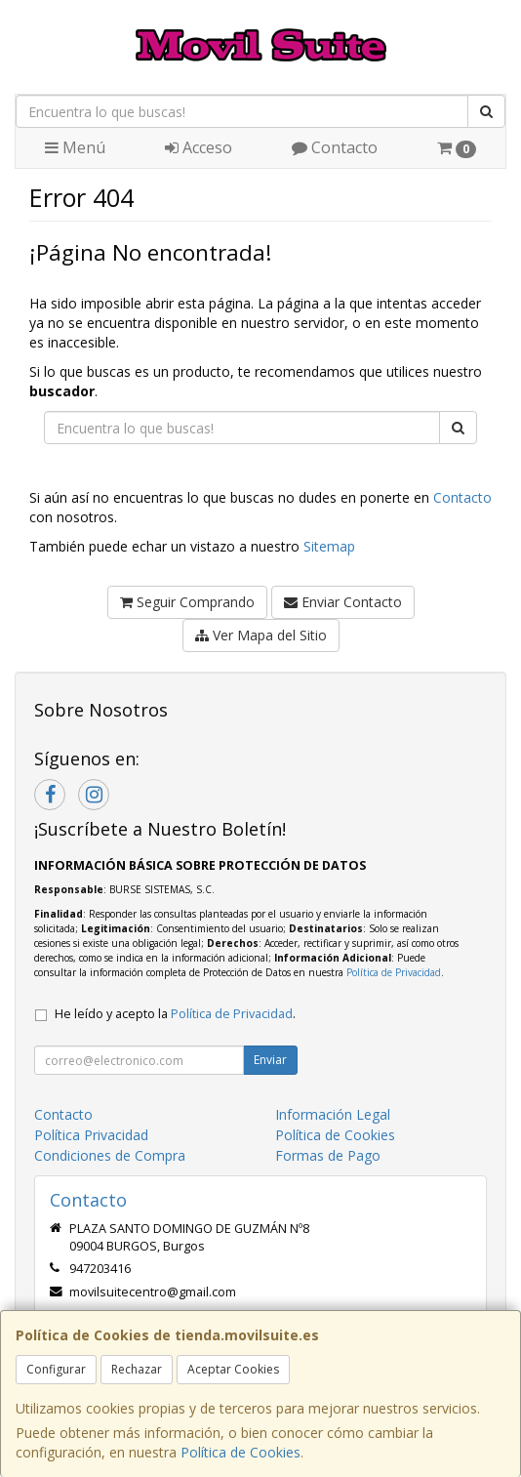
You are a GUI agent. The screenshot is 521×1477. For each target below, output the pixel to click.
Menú (75, 147)
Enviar (270, 1059)
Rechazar (136, 1369)
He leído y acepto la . (175, 1013)
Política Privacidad (91, 1135)
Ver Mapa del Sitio (261, 635)
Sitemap (329, 546)
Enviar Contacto (343, 602)
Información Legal (332, 1114)
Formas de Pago (328, 1155)
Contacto (335, 147)
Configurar (56, 1369)
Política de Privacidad (393, 972)
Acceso (198, 147)
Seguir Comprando (187, 602)
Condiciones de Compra (109, 1155)
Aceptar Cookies (233, 1369)
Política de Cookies (240, 1452)
